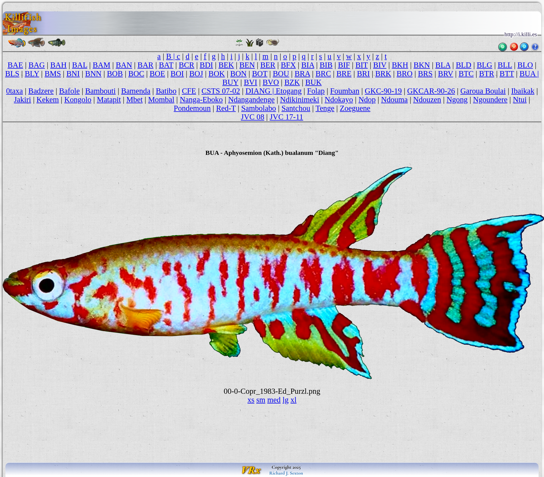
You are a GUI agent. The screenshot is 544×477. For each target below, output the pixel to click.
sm (260, 400)
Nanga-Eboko (201, 99)
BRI (363, 73)
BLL (505, 65)
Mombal (161, 99)
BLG (484, 65)
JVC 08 (252, 117)
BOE (157, 73)
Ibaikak (523, 91)
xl (293, 400)
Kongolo (77, 99)
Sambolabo (258, 108)
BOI (177, 73)
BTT (507, 73)
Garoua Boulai (483, 91)
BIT (361, 65)
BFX (288, 65)
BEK (226, 65)
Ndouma (394, 99)
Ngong (457, 99)
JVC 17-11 (286, 117)
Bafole (69, 91)
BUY (230, 82)
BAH (58, 65)
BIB (326, 65)
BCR (186, 65)
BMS (53, 73)
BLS (12, 73)
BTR (486, 73)
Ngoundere (490, 99)
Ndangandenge (251, 99)
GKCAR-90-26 (431, 91)
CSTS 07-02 (221, 91)
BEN (247, 65)
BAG (36, 65)
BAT (166, 65)
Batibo (166, 91)
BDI (206, 65)
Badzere (41, 91)
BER (268, 65)
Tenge (325, 108)
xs (250, 400)
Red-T (226, 108)
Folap (316, 91)
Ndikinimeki (299, 99)
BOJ (196, 73)
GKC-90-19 (383, 91)
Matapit (109, 99)
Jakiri (22, 99)
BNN (93, 73)
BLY (32, 73)
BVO (271, 82)
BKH (400, 65)
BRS (425, 73)
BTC (466, 73)
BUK (313, 82)
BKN (422, 65)
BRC (323, 73)
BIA (307, 65)
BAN (124, 65)
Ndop (367, 99)
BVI (250, 82)
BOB (115, 73)
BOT (259, 73)
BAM (101, 65)
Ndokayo (339, 99)
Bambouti (100, 91)
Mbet (134, 99)
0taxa (14, 91)
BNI (73, 73)
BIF (344, 65)
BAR (145, 65)
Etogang (289, 91)
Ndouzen (427, 99)
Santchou (295, 108)
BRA (302, 73)
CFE (189, 91)
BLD (463, 65)
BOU (281, 73)
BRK (383, 73)
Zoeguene (355, 108)
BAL (79, 65)
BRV (445, 73)
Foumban (344, 91)
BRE (344, 73)
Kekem (48, 99)
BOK (216, 73)
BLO (525, 65)
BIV (379, 65)
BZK (292, 82)
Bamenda (135, 91)
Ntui (520, 99)
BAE (15, 65)
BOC (136, 73)
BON (238, 73)
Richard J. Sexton (286, 473)
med (274, 400)
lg (286, 400)
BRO (404, 73)
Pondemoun (192, 108)
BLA (443, 65)
